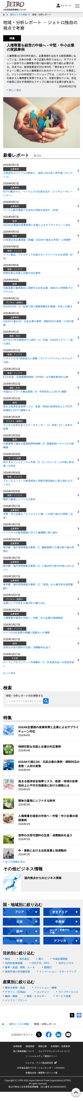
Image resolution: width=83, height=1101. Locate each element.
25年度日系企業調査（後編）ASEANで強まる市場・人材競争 (37, 239)
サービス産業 (63, 996)
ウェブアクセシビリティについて (54, 1051)
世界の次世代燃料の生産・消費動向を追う (26, 647)
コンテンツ (43, 992)
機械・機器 (11, 996)
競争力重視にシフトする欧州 (19, 499)
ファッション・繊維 (45, 987)
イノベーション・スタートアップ (57, 971)
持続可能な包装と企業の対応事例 (22, 273)
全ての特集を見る (15, 861)
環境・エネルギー (37, 996)
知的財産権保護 (13, 963)
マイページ (63, 5)
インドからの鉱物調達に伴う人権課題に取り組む (30, 532)
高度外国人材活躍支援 (17, 971)
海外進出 (24, 958)
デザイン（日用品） (16, 992)
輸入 (40, 958)
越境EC (48, 967)
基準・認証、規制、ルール (20, 967)
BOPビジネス (65, 963)
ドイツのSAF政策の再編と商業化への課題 (26, 632)
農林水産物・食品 (15, 987)
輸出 (7, 958)
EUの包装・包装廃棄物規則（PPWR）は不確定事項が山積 (35, 377)
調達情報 (30, 1046)
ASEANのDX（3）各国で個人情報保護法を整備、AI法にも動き (37, 306)
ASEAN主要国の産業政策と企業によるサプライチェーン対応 (37, 225)
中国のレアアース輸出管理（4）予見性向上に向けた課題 (34, 391)
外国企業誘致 (60, 958)
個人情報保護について (23, 1051)
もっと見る (9, 673)
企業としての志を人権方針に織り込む (24, 603)
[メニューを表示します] (77, 6)
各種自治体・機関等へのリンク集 (41, 1072)
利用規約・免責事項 (60, 1046)
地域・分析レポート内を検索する (24, 695)
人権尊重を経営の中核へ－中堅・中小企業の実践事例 (33, 618)
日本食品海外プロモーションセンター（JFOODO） (41, 1067)
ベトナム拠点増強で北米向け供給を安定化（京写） (31, 210)
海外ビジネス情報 (18, 14)
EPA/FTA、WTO (40, 963)
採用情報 (17, 1046)
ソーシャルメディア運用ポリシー (41, 1056)
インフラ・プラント (16, 1000)
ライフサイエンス (68, 992)
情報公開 (42, 1046)
